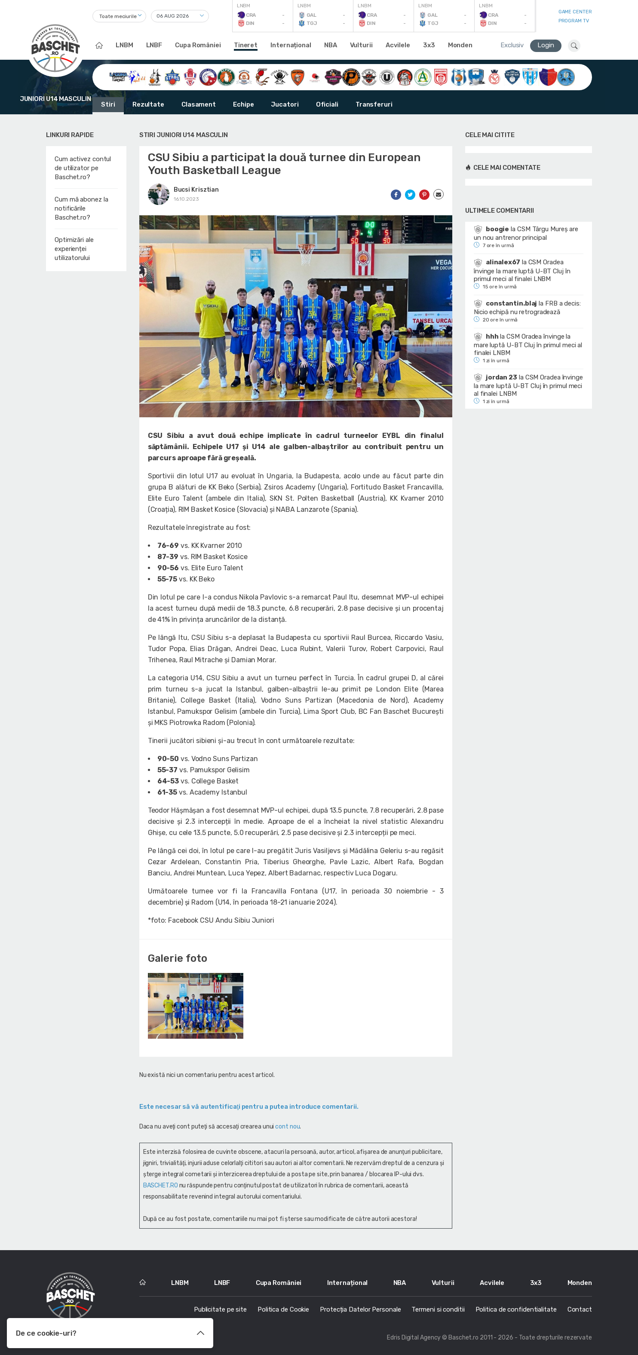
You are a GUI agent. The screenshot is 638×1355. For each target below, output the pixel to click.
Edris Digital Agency (414, 1337)
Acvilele (398, 45)
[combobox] (119, 16)
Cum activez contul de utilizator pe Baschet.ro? (83, 168)
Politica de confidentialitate (516, 1309)
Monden (460, 45)
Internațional (290, 45)
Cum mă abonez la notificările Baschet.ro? (81, 208)
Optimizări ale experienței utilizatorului (74, 249)
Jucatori (284, 104)
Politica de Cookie (283, 1309)
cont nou (287, 1126)
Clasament (198, 104)
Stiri (108, 104)
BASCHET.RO (160, 1185)
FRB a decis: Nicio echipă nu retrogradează (527, 308)
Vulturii (361, 45)
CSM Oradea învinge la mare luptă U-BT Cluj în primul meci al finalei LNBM (522, 270)
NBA (330, 45)
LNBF (154, 45)
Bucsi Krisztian (196, 189)
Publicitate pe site (220, 1309)
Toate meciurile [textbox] (118, 16)
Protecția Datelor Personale (360, 1309)
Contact (579, 1309)
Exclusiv (512, 45)
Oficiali (327, 104)
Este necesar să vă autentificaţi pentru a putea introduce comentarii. (249, 1106)
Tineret (246, 45)
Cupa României (198, 45)
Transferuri (374, 104)
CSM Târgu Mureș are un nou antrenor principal (526, 233)
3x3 (429, 45)
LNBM (124, 45)
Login (545, 45)
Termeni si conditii (437, 1309)
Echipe (243, 104)
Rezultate (148, 104)
